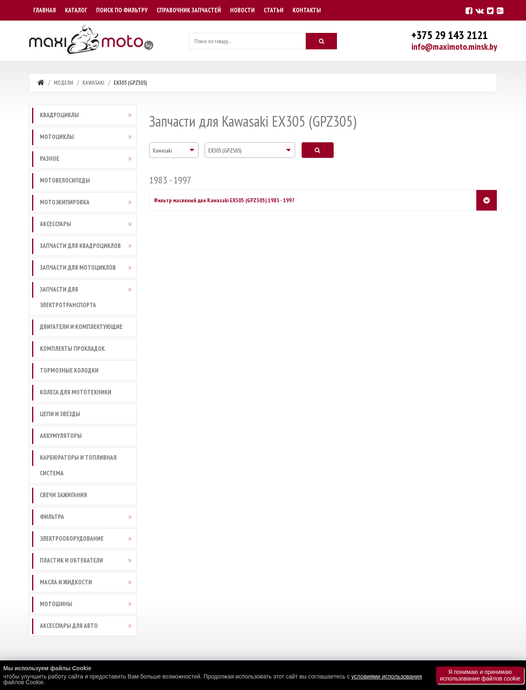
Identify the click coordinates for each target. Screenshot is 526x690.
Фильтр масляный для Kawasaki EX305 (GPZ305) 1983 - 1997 (224, 200)
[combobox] (173, 150)
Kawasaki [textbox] (162, 150)
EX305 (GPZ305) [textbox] (224, 150)
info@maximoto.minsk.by (454, 46)
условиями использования (386, 676)
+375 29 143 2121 (449, 34)
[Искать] (321, 41)
